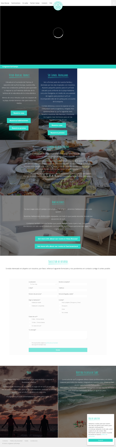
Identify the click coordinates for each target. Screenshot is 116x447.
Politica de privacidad (16, 441)
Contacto (44, 3)
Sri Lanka (25, 3)
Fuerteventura (15, 3)
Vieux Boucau (5, 3)
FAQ (50, 3)
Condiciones (34, 441)
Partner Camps (35, 3)
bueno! (100, 440)
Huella (26, 441)
